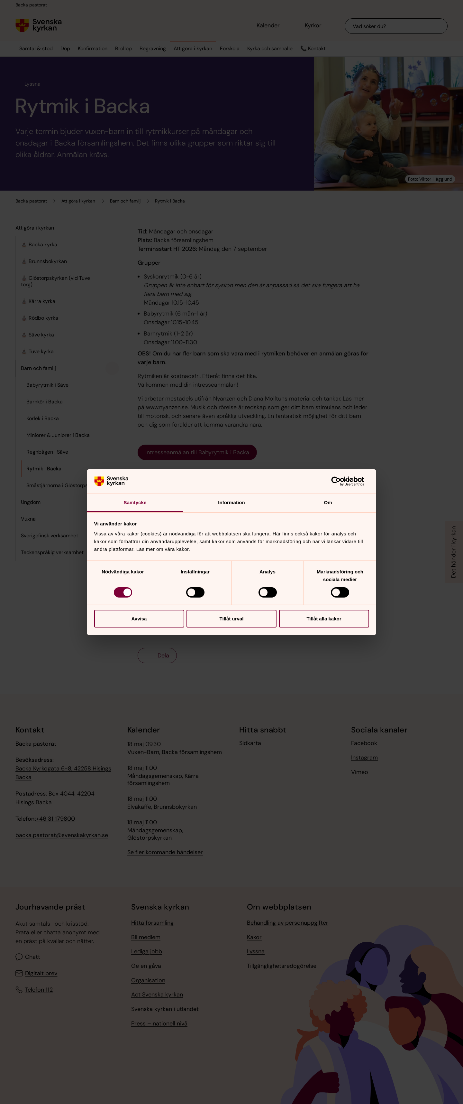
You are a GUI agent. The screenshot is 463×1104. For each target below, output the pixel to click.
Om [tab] (328, 502)
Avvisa (139, 618)
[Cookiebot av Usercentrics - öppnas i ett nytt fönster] (341, 481)
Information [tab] (231, 502)
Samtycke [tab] (135, 502)
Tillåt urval (232, 618)
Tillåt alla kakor (323, 618)
